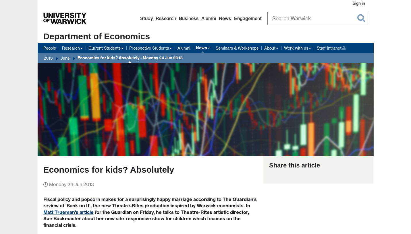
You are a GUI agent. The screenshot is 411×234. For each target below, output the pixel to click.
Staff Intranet (331, 47)
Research (166, 18)
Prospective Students (149, 48)
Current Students (104, 48)
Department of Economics (96, 36)
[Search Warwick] (317, 18)
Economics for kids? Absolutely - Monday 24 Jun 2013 (130, 58)
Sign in (359, 3)
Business (189, 18)
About (269, 48)
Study (146, 18)
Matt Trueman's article (68, 212)
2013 (48, 58)
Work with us (296, 48)
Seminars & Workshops (237, 48)
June (65, 58)
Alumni (208, 18)
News (225, 18)
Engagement (248, 18)
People (49, 48)
